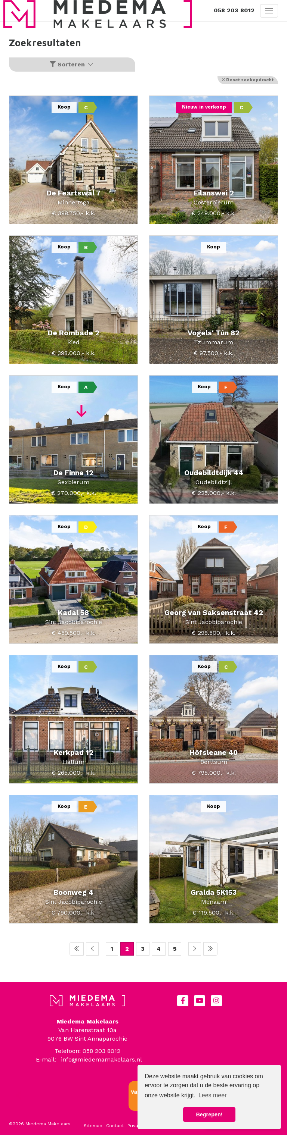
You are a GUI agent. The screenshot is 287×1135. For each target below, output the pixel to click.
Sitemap (93, 1125)
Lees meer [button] (212, 1095)
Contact (115, 1125)
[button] (247, 80)
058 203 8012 (234, 10)
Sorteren (72, 64)
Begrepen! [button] (209, 1114)
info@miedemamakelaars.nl (101, 1059)
